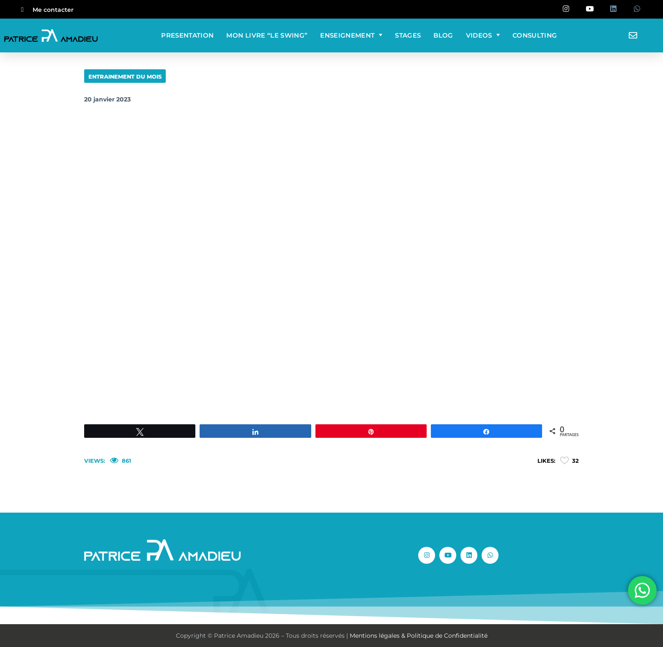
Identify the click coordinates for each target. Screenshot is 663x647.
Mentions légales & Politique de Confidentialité (419, 635)
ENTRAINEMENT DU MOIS (125, 76)
